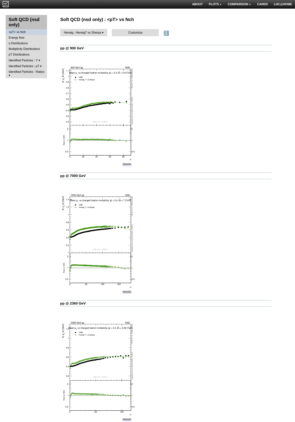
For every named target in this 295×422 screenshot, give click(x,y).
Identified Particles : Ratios (26, 71)
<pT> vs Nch (17, 32)
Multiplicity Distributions (24, 48)
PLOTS (215, 4)
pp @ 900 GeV (72, 48)
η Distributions (18, 43)
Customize (135, 32)
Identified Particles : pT (24, 66)
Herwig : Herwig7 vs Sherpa (82, 32)
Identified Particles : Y (23, 60)
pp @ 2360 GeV (73, 303)
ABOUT (197, 4)
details (127, 164)
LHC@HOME (283, 4)
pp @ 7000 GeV (73, 176)
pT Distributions (19, 54)
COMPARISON (239, 4)
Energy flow (16, 37)
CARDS (262, 4)
